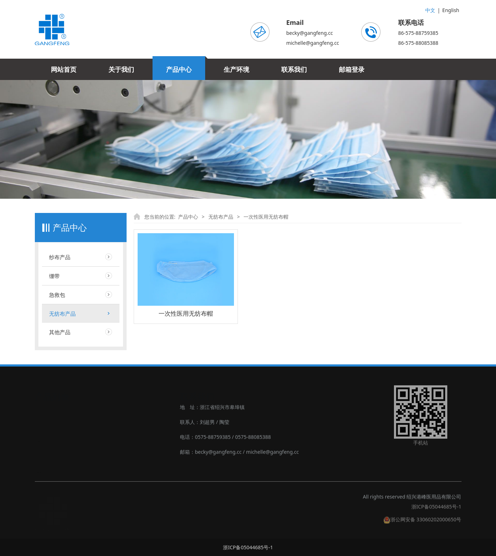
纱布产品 (59, 257)
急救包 (57, 294)
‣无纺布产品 (48, 455)
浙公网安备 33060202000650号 (422, 523)
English (450, 10)
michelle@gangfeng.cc (312, 42)
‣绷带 (41, 425)
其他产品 (59, 332)
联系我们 (294, 69)
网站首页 (63, 69)
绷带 (54, 275)
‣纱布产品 (46, 410)
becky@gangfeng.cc (309, 33)
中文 (430, 10)
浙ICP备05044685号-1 (436, 510)
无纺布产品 (62, 313)
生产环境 (236, 69)
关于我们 (121, 69)
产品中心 (179, 69)
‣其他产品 (46, 470)
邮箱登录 (351, 69)
